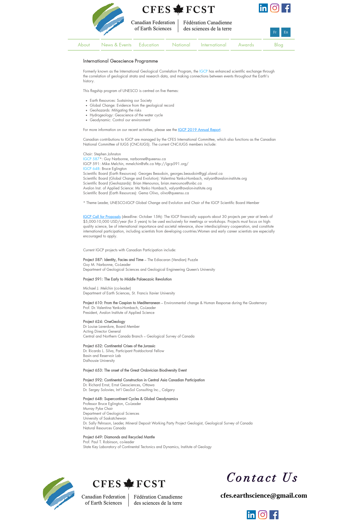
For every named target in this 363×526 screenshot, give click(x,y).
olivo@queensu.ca (174, 193)
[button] (116, 45)
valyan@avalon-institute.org (225, 178)
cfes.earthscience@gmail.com (263, 495)
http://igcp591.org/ (171, 163)
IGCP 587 (91, 158)
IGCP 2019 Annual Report (199, 129)
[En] (286, 32)
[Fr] (274, 32)
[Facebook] (286, 8)
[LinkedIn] (263, 8)
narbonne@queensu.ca (148, 158)
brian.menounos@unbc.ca (181, 183)
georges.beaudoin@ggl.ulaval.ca (196, 173)
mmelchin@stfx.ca (140, 163)
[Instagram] (274, 8)
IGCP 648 (91, 168)
